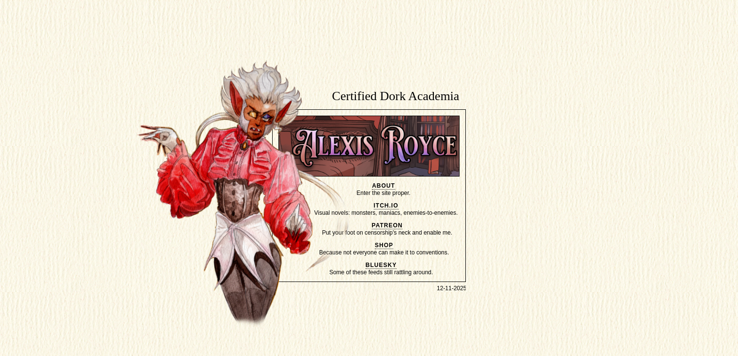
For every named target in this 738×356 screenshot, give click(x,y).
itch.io (386, 205)
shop (384, 245)
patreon (387, 225)
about (383, 185)
